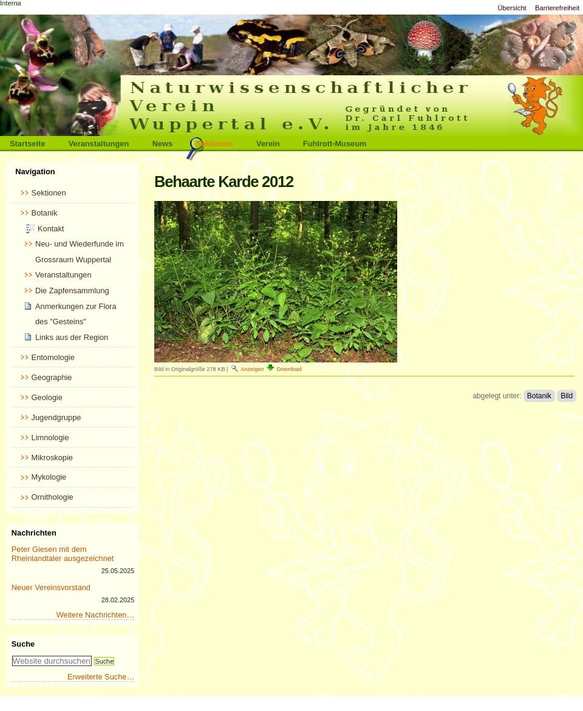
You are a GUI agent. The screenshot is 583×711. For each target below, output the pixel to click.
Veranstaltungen (99, 143)
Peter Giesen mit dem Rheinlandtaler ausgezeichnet (63, 554)
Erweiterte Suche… (100, 676)
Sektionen (214, 143)
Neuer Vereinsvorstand (51, 587)
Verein (267, 143)
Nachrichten (34, 532)
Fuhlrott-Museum (335, 143)
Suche (23, 643)
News (162, 143)
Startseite (27, 143)
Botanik (539, 396)
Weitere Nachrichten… (95, 614)
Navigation (35, 171)
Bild (567, 396)
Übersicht (511, 8)
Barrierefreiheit (557, 8)
